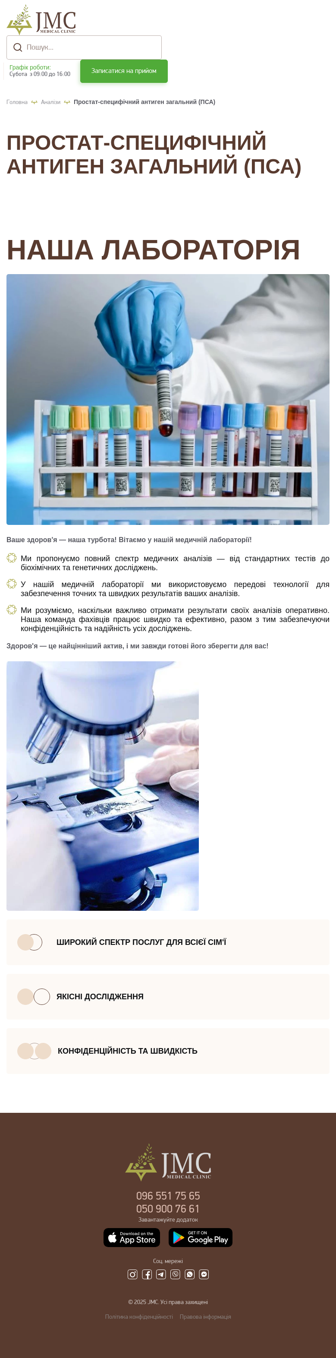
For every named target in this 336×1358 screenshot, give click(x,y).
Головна (17, 102)
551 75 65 (168, 1196)
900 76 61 (168, 1209)
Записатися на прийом (124, 71)
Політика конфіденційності (139, 1317)
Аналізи (50, 102)
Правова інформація (205, 1317)
